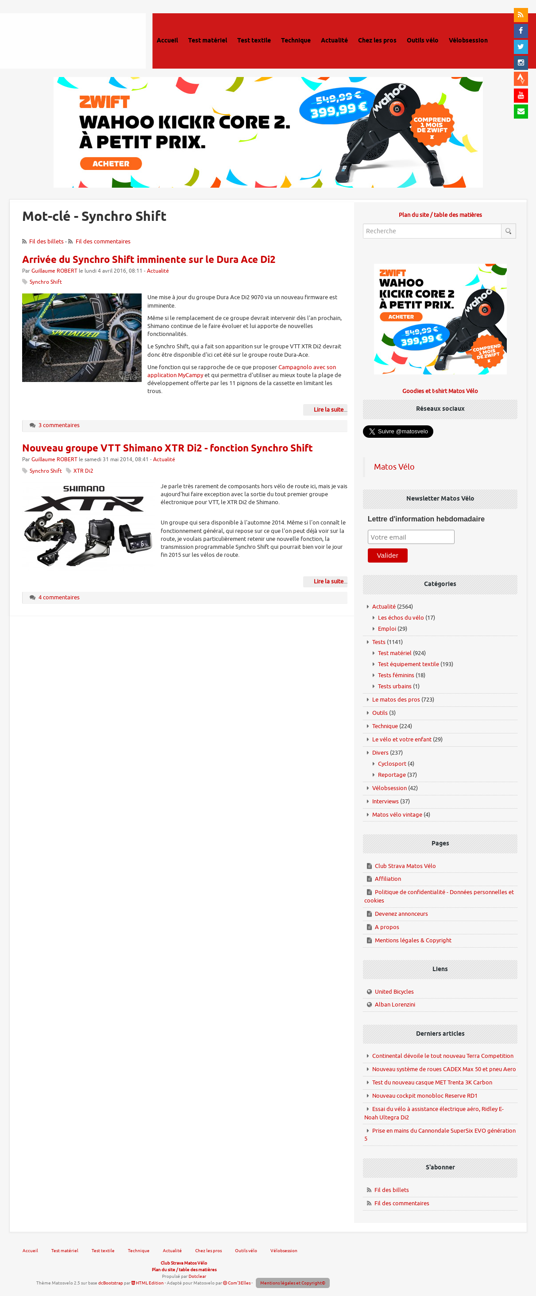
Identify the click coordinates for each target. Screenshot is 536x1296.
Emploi (387, 629)
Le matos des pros (396, 699)
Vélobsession (389, 788)
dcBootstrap (110, 1283)
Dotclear (197, 1276)
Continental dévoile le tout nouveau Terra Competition (442, 1056)
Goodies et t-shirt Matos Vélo (440, 391)
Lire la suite (328, 409)
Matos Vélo (394, 467)
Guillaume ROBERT (54, 271)
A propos (387, 927)
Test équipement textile (408, 664)
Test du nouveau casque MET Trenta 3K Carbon (432, 1082)
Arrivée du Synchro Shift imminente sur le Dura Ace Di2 (149, 260)
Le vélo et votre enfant (402, 739)
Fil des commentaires (103, 241)
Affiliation (388, 879)
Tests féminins (396, 675)
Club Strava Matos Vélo (405, 866)
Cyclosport (392, 764)
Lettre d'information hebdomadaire (426, 519)
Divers (380, 752)
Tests (379, 642)
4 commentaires (59, 597)
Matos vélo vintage (397, 814)
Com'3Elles (237, 1283)
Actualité (158, 271)
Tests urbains (395, 686)
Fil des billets (46, 241)
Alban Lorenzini (395, 1004)
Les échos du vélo (401, 617)
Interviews (385, 801)
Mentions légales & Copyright (413, 940)
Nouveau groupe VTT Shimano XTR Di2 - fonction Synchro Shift (167, 448)
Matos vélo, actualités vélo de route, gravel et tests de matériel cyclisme (74, 39)
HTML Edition (147, 1283)
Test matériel (395, 653)
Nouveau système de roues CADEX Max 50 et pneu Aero (444, 1069)
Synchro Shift (46, 282)
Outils (380, 713)
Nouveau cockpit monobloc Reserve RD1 (425, 1095)
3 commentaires (59, 425)
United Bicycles (394, 991)
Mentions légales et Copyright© (292, 1283)
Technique (385, 726)
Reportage (392, 775)
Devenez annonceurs (401, 914)
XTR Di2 (83, 471)
